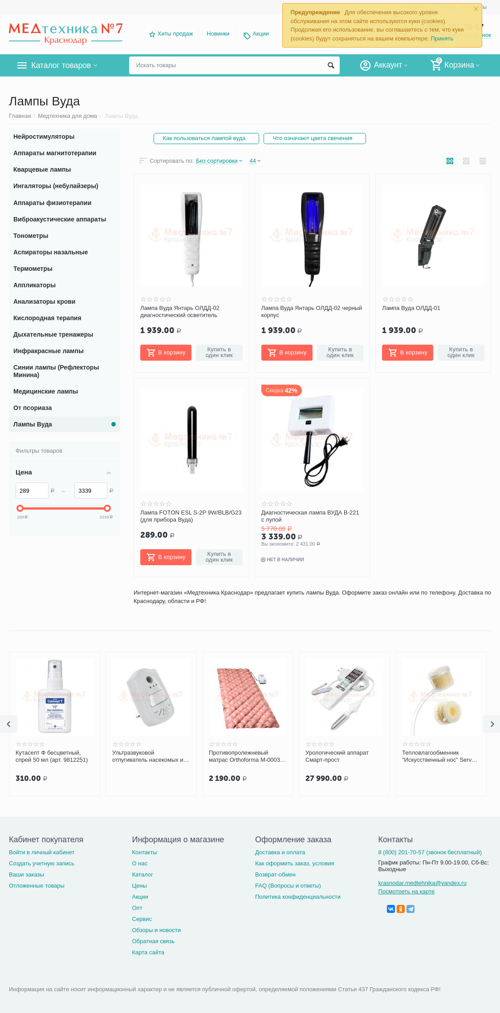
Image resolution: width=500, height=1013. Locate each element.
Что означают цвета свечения (313, 138)
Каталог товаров (61, 65)
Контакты (144, 852)
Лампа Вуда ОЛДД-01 (411, 308)
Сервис (142, 919)
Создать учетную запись (41, 863)
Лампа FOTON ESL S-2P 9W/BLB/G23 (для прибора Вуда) (191, 516)
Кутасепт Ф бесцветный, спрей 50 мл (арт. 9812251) (52, 756)
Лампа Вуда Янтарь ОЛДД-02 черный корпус (311, 311)
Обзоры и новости (156, 930)
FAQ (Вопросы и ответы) (288, 885)
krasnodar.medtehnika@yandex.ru (422, 883)
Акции (260, 33)
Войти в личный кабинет (42, 852)
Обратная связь (153, 941)
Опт (137, 907)
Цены (139, 885)
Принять (442, 38)
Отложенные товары (37, 885)
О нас (139, 863)
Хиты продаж (175, 33)
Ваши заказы (26, 874)
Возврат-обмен (275, 874)
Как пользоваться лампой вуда (204, 138)
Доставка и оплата (280, 852)
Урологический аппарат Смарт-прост (337, 756)
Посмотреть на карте (406, 891)
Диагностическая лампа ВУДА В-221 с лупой (310, 516)
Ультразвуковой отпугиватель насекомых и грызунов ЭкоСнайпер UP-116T (147, 756)
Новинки (218, 33)
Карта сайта (148, 952)
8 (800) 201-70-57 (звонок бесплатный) (430, 852)
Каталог (142, 874)
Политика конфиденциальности (298, 896)
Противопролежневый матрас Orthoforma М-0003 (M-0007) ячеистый (244, 756)
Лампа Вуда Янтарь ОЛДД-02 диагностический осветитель (180, 311)
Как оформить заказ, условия (294, 863)
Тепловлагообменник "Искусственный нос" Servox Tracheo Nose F (440, 756)
